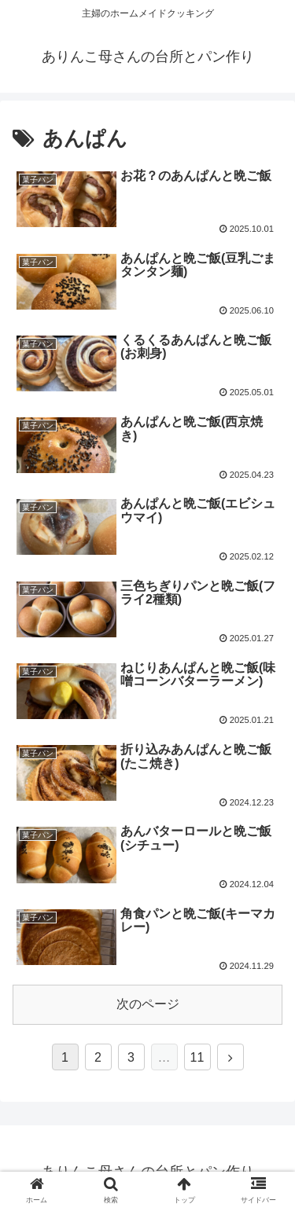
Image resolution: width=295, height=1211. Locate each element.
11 (197, 1057)
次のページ (147, 1004)
